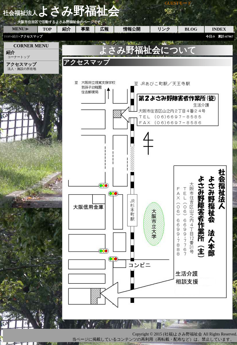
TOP (7, 36)
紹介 (15, 36)
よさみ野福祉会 (61, 11)
